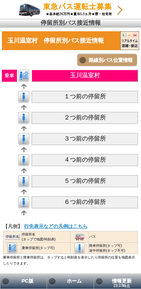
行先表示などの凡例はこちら (56, 226)
